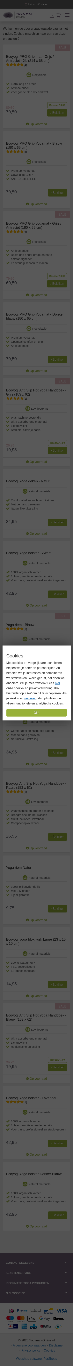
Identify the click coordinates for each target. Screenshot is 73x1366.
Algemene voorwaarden (29, 1345)
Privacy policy (30, 1350)
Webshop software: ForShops (36, 1358)
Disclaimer (56, 1345)
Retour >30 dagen (36, 4)
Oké (36, 712)
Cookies (49, 1350)
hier (57, 683)
